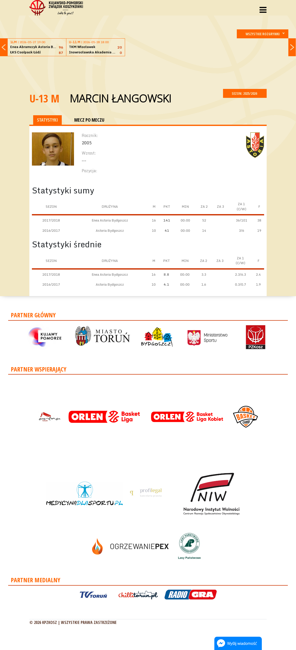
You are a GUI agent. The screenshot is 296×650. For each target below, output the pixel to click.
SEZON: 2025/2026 (245, 93)
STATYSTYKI (47, 120)
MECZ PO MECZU (89, 120)
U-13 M (44, 98)
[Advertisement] (148, 71)
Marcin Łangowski (120, 98)
